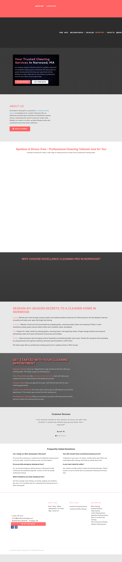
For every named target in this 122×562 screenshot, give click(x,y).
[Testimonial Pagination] (55, 435)
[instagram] (16, 527)
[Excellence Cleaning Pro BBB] (100, 528)
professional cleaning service (43, 376)
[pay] (28, 531)
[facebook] (12, 527)
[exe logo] (28, 501)
